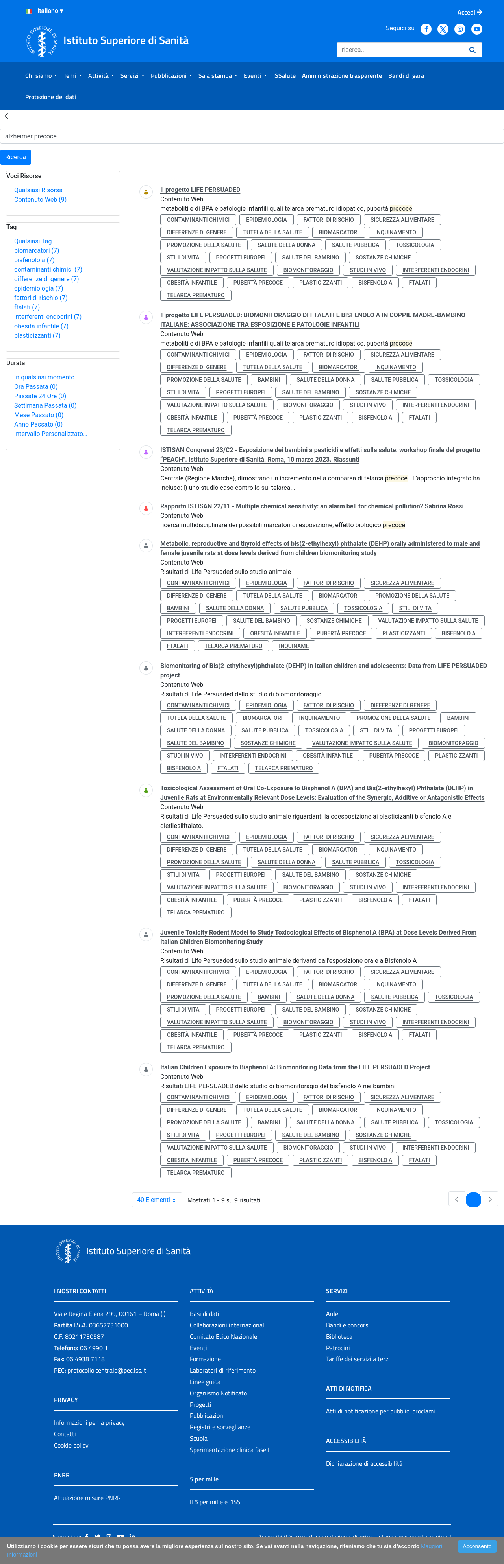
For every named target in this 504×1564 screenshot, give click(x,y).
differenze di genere (46, 279)
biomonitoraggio (309, 270)
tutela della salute (272, 232)
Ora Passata (36, 386)
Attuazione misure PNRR (87, 1497)
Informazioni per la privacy (89, 1422)
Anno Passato (38, 424)
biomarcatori (36, 250)
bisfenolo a (34, 260)
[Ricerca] (400, 49)
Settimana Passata (45, 405)
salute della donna (286, 245)
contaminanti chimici (48, 269)
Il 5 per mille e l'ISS (215, 1502)
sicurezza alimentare (402, 220)
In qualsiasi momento (44, 377)
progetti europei (241, 257)
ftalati (27, 307)
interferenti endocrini (48, 316)
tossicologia (415, 245)
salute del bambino (310, 257)
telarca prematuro (196, 295)
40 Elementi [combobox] (159, 1199)
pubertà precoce (258, 283)
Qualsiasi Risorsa (38, 190)
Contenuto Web (40, 199)
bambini (269, 380)
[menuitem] (41, 75)
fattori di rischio (41, 298)
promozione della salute (204, 245)
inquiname (294, 646)
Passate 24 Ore (40, 396)
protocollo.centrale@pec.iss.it (107, 1370)
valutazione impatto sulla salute (217, 270)
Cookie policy (71, 1445)
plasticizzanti (37, 335)
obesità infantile (41, 326)
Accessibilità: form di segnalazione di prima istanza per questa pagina (352, 1537)
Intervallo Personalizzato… (50, 434)
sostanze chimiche (383, 257)
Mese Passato (38, 415)
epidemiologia (38, 288)
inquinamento (395, 232)
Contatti (65, 1434)
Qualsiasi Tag (33, 241)
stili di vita (183, 257)
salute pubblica (355, 245)
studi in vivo (368, 270)
